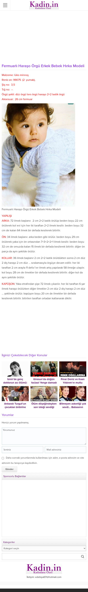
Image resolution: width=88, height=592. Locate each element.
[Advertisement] (44, 36)
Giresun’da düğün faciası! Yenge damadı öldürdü (44, 383)
